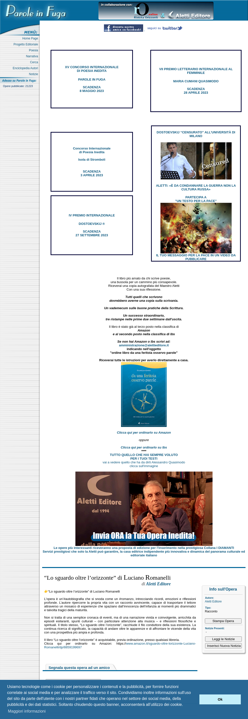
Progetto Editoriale (27, 44)
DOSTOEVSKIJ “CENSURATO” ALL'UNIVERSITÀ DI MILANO (196, 134)
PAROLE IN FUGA (91, 79)
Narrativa (33, 56)
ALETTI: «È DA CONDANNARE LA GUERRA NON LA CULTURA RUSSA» (196, 187)
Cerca (35, 62)
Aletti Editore (213, 601)
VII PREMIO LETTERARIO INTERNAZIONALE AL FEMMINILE (196, 71)
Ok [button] (220, 699)
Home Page (31, 38)
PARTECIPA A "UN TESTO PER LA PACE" (196, 199)
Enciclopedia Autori (26, 68)
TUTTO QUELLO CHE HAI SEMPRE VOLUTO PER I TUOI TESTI (144, 456)
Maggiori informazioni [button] (27, 711)
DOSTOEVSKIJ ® (92, 224)
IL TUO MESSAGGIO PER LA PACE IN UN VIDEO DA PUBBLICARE (196, 257)
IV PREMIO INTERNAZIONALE (92, 215)
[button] (194, 699)
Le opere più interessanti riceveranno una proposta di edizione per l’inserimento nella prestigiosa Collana (144, 548)
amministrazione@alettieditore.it (144, 345)
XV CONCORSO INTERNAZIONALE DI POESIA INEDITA (92, 69)
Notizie (34, 74)
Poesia (34, 50)
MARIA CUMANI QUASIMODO (196, 81)
